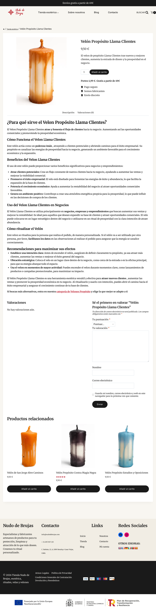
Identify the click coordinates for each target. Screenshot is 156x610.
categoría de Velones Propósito (73, 291)
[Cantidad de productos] (85, 72)
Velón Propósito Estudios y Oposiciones (126, 472)
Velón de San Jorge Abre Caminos (25, 472)
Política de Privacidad (52, 571)
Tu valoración (101, 328)
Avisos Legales (52, 566)
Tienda (83, 534)
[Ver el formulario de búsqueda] (142, 12)
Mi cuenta (104, 540)
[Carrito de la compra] (153, 12)
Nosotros (103, 529)
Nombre (96, 367)
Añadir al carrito (99, 72)
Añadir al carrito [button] (29, 489)
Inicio (83, 529)
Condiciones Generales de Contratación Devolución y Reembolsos (47, 580)
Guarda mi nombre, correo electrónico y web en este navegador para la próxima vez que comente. (120, 394)
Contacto (113, 12)
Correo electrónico (102, 380)
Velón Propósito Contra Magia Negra (76, 472)
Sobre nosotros (76, 12)
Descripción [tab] (68, 112)
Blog (96, 12)
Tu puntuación (101, 319)
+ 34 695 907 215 (50, 534)
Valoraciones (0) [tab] (86, 112)
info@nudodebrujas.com (55, 527)
